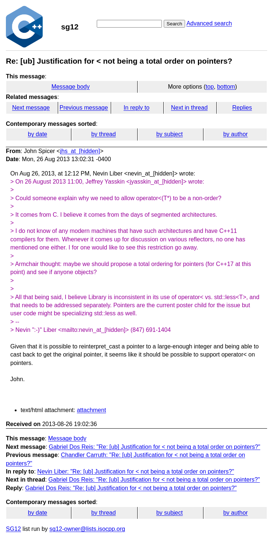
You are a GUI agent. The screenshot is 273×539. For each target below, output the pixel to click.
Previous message (84, 107)
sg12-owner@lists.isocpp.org (87, 529)
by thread (103, 134)
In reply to (136, 107)
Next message (31, 107)
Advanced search (209, 23)
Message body (71, 87)
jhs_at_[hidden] (80, 151)
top (210, 87)
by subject (169, 134)
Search (174, 23)
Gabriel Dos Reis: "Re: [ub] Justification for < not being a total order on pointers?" (154, 447)
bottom (226, 87)
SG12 (13, 529)
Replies (242, 107)
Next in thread (189, 107)
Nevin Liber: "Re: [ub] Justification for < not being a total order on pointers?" (135, 471)
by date (37, 134)
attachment (91, 410)
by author (235, 134)
